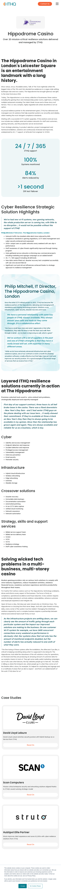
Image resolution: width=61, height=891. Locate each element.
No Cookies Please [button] (35, 886)
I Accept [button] (22, 886)
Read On (30, 745)
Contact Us (44, 4)
